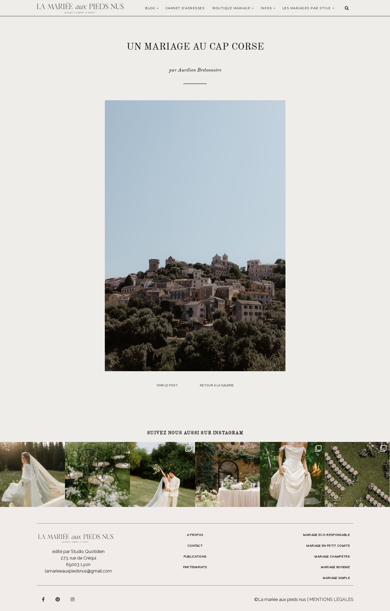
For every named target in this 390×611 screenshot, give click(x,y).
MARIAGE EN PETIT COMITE (328, 546)
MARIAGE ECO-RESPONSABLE (326, 535)
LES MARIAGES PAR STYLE (306, 8)
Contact (195, 546)
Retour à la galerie (217, 385)
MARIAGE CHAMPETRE (332, 557)
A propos (195, 535)
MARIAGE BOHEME (335, 567)
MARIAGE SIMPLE (336, 578)
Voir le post (167, 385)
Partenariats (195, 567)
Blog (150, 8)
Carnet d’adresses (185, 8)
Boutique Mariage (231, 8)
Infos (266, 8)
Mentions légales (331, 599)
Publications (195, 557)
